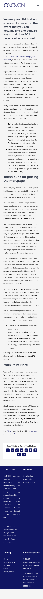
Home (5, 559)
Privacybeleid (8, 572)
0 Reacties (17, 434)
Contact (6, 568)
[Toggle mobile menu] (38, 5)
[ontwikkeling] (31, 476)
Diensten (6, 565)
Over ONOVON (9, 562)
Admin (9, 431)
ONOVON (7, 476)
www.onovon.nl (31, 580)
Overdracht (27, 479)
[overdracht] (31, 481)
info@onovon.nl (31, 576)
